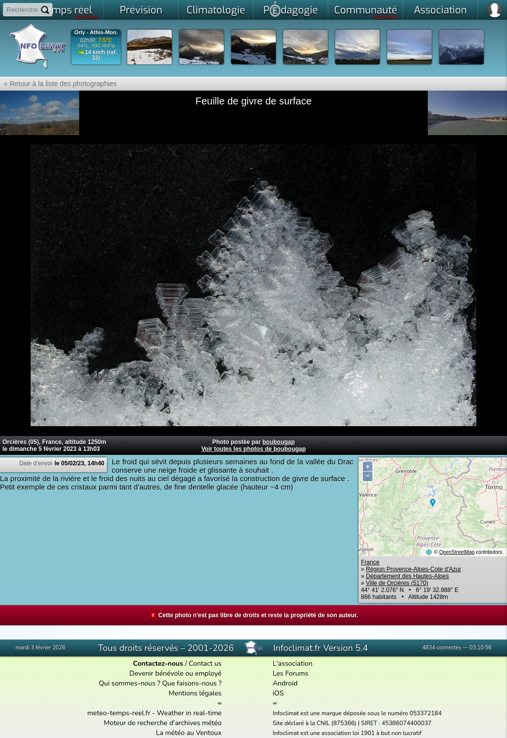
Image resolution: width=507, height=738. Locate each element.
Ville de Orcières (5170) (397, 583)
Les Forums (290, 673)
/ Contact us (177, 663)
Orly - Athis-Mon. (96, 32)
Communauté (366, 11)
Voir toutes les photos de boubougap (253, 448)
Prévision (141, 10)
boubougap (278, 442)
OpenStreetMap (456, 552)
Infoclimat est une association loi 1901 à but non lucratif (347, 733)
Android (285, 683)
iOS (278, 693)
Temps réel (70, 11)
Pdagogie (290, 9)
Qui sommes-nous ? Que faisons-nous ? (160, 683)
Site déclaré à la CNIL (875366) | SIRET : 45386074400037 (352, 723)
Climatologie (216, 10)
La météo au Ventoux (189, 733)
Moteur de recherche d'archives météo (163, 723)
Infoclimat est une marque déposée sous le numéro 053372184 (357, 713)
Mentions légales (194, 693)
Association (440, 10)
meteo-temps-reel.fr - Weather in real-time (154, 713)
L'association (293, 663)
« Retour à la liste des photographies (58, 84)
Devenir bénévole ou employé (175, 673)
